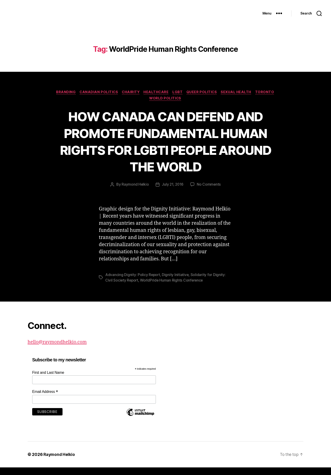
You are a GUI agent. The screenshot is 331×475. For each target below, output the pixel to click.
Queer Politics (203, 99)
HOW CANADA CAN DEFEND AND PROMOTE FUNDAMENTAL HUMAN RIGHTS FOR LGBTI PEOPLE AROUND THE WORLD (165, 149)
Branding (62, 99)
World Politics (165, 106)
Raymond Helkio (134, 192)
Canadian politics (96, 99)
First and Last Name (48, 380)
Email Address (45, 399)
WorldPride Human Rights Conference (173, 287)
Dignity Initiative (176, 282)
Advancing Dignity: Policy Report (132, 282)
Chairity (130, 99)
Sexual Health (239, 99)
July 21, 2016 (173, 192)
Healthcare (156, 99)
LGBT (179, 99)
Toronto (268, 99)
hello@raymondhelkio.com (59, 349)
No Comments (209, 192)
